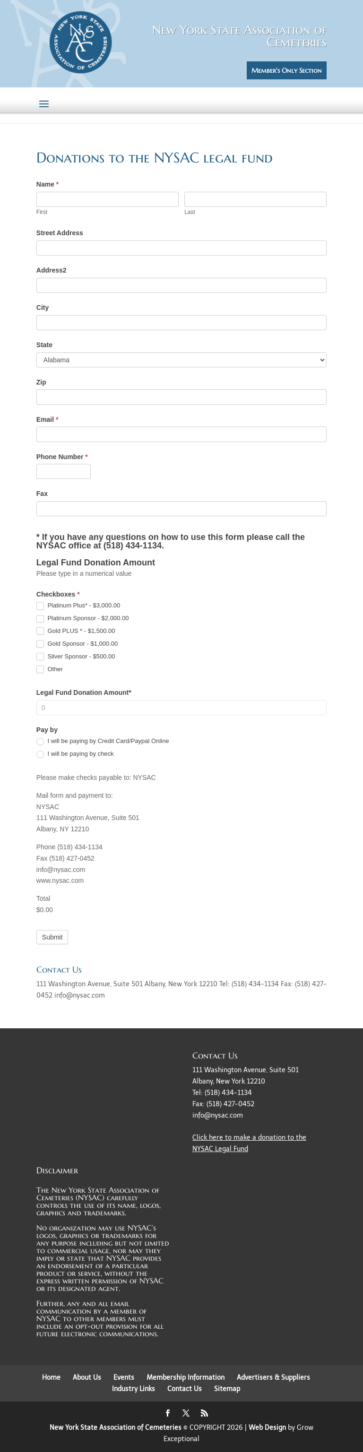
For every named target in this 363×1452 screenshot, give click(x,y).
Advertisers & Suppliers (273, 1378)
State (44, 345)
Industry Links (133, 1389)
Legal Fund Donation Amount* (83, 692)
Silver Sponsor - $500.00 (75, 657)
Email (47, 419)
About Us (87, 1378)
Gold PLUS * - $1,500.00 (75, 631)
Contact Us (184, 1389)
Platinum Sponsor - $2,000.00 (82, 619)
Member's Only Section (286, 70)
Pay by (47, 730)
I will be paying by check (75, 754)
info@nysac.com (217, 1115)
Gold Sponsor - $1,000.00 (77, 644)
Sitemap (227, 1389)
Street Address (59, 233)
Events (123, 1378)
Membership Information (186, 1378)
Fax (42, 493)
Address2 (51, 270)
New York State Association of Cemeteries (116, 1428)
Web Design (267, 1428)
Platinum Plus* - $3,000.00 (78, 606)
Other (49, 670)
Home (51, 1378)
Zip (41, 382)
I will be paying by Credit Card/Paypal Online (102, 741)
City (42, 307)
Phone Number (62, 457)
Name (47, 184)
